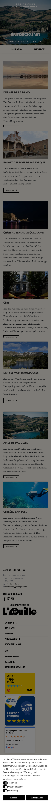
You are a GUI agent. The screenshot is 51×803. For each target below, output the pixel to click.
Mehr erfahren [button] (20, 779)
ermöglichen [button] (37, 798)
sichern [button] (13, 798)
